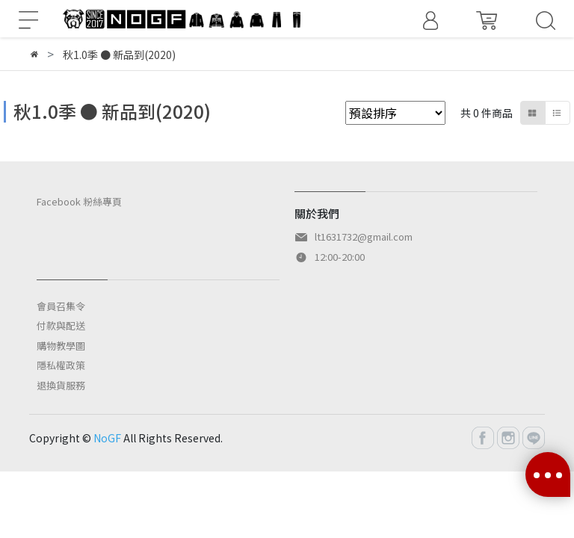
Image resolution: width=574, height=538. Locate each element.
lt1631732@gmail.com (364, 236)
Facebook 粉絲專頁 (79, 201)
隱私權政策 (61, 365)
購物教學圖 (61, 345)
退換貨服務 (61, 385)
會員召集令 (61, 306)
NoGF (107, 437)
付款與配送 (61, 325)
